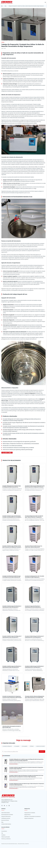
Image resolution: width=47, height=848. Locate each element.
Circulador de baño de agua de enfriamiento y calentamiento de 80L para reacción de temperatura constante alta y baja (11, 667)
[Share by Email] (10, 452)
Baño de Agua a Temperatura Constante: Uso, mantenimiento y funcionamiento (21, 443)
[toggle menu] (45, 2)
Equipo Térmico (27, 814)
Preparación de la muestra (29, 812)
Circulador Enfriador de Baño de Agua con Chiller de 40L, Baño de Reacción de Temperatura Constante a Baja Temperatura (34, 546)
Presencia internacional (5, 816)
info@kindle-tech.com (8, 799)
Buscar (42, 751)
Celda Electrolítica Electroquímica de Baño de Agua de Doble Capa (11, 727)
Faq (2, 833)
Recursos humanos (5, 820)
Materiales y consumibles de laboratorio (32, 816)
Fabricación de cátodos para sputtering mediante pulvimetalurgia (17, 449)
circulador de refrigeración (7, 746)
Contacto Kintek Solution (6, 824)
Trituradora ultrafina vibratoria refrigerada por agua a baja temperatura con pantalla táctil (34, 697)
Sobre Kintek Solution (5, 812)
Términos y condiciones (6, 838)
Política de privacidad (5, 836)
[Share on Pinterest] (8, 452)
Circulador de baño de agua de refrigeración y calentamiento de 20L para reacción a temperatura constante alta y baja (11, 637)
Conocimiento (4, 831)
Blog (2, 822)
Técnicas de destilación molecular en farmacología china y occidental (18, 447)
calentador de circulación (40, 746)
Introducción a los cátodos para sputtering (12, 445)
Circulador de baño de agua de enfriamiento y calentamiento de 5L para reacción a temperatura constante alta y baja (34, 667)
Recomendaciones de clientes (7, 814)
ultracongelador (24, 746)
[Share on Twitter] (6, 452)
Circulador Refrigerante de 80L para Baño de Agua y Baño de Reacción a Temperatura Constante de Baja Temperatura (34, 516)
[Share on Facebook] (2, 452)
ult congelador (16, 746)
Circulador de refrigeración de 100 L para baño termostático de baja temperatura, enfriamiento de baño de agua (34, 576)
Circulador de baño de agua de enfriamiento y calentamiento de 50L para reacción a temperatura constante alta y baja (11, 607)
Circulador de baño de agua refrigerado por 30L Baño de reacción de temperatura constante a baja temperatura (35, 486)
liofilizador (31, 746)
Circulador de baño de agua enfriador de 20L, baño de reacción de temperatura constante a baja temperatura (11, 546)
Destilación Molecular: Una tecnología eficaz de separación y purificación (19, 441)
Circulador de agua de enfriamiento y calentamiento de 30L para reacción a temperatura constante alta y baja (32, 607)
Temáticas (3, 835)
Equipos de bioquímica (28, 818)
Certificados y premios (5, 818)
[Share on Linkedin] (4, 452)
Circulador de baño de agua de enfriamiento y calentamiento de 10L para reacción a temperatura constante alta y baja (34, 637)
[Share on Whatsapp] (12, 452)
